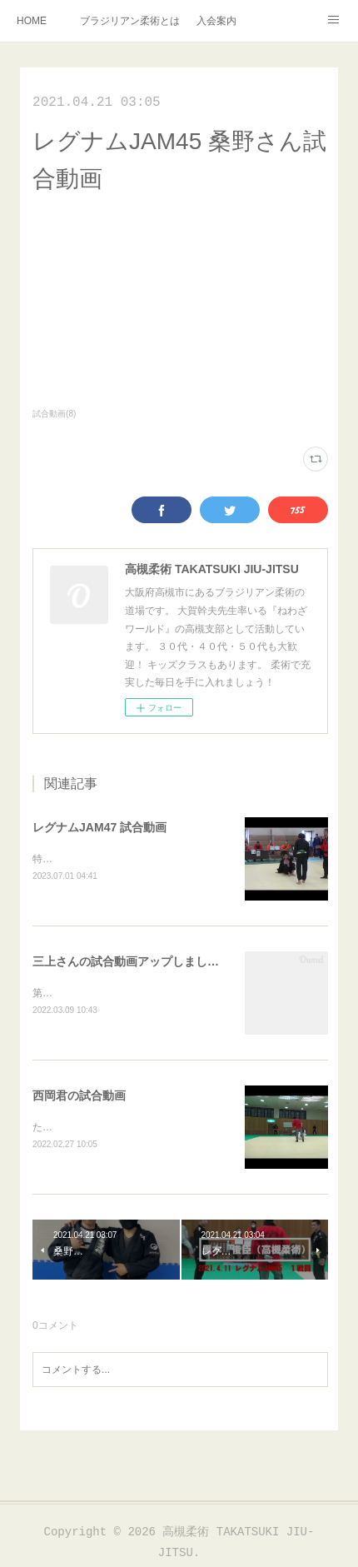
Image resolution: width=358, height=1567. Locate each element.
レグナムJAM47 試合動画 (99, 827)
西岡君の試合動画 (79, 1098)
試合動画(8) (54, 413)
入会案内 (216, 21)
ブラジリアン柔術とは (130, 21)
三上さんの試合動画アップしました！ (131, 963)
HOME (32, 21)
